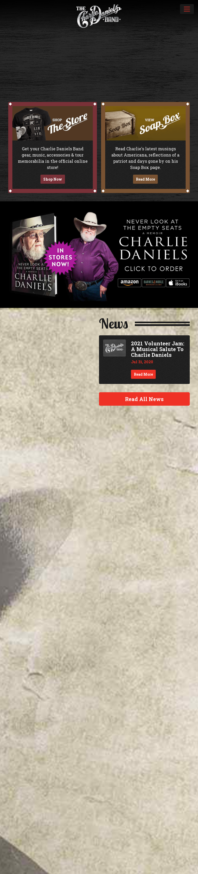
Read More (145, 179)
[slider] (99, 56)
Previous (6, 56)
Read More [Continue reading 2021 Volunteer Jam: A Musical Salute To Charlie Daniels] (143, 374)
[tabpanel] (99, 56)
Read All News (144, 399)
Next (192, 56)
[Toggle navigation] (187, 9)
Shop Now (52, 179)
